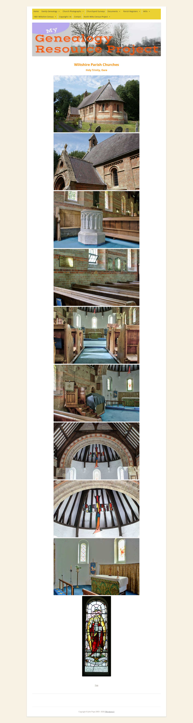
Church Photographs (73, 11)
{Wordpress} (109, 712)
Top (96, 685)
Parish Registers (131, 11)
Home (36, 11)
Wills (146, 11)
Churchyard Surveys (96, 11)
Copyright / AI (65, 16)
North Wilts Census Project (97, 16)
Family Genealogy (51, 11)
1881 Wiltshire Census (45, 16)
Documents (114, 11)
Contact (77, 16)
